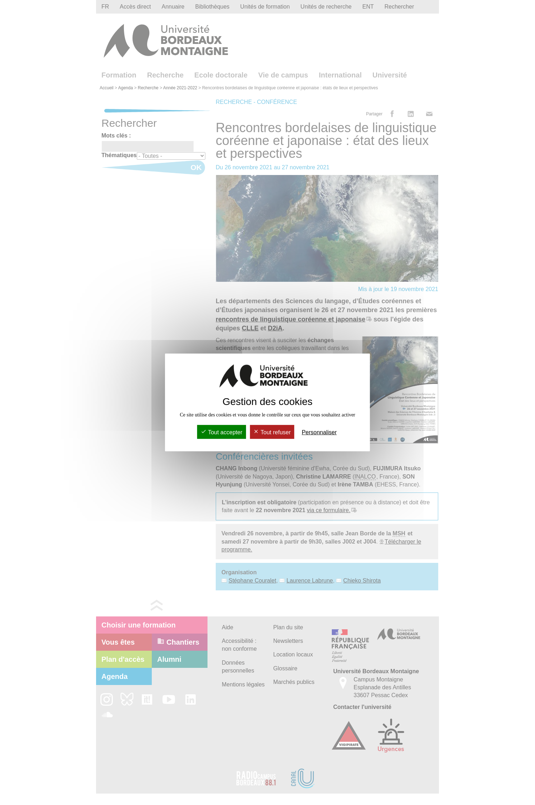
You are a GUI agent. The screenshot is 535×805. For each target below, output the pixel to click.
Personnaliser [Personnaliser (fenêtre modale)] (319, 432)
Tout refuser (272, 432)
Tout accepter (221, 432)
